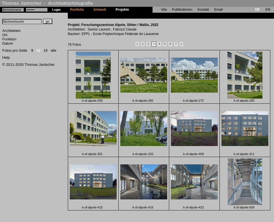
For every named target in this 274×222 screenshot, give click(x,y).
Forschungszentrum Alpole (155, 16)
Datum (7, 43)
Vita (164, 10)
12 (38, 50)
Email (218, 10)
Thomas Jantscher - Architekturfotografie (47, 3)
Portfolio (77, 10)
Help (6, 57)
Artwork (99, 10)
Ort (4, 35)
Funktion (9, 39)
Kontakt (203, 10)
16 (45, 50)
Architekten (11, 31)
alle (53, 50)
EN (268, 10)
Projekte (122, 10)
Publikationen (182, 10)
